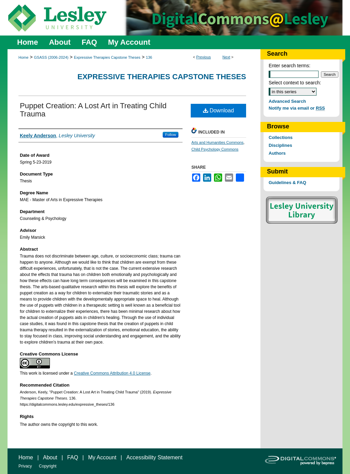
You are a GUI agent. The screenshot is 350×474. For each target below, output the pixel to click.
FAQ (72, 457)
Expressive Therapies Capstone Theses (107, 57)
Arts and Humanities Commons (217, 142)
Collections (281, 137)
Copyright (47, 466)
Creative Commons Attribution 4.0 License (112, 373)
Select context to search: (295, 82)
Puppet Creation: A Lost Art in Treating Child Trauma (93, 109)
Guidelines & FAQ (287, 182)
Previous (203, 57)
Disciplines (280, 145)
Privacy (25, 466)
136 (149, 57)
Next (226, 57)
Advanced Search (287, 101)
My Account (102, 457)
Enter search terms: (289, 65)
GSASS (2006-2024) (51, 57)
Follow (170, 135)
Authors (277, 153)
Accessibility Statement (154, 457)
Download (218, 110)
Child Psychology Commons (215, 149)
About (50, 457)
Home (23, 57)
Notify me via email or (297, 108)
